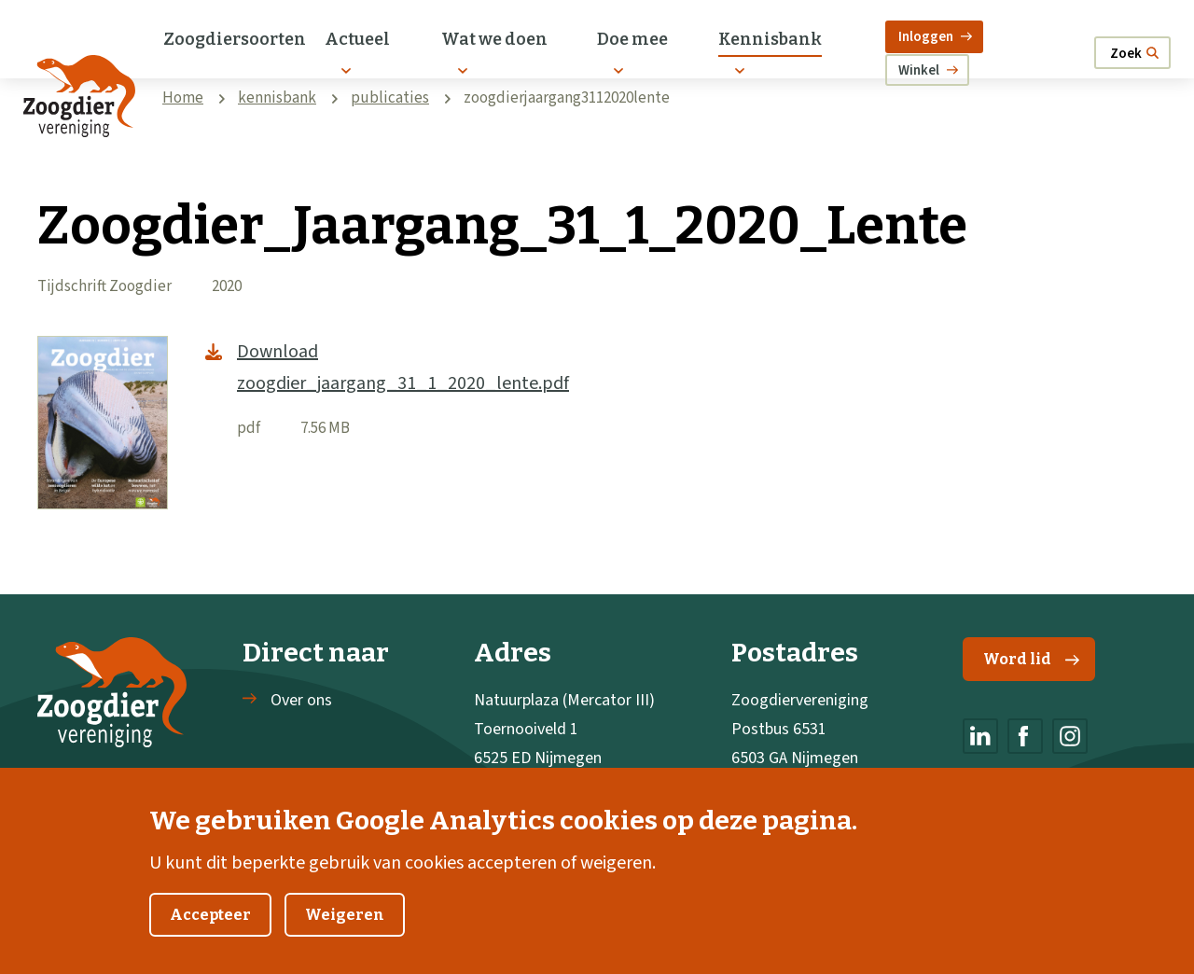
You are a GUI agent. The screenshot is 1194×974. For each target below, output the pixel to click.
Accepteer (210, 933)
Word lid (1031, 659)
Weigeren (344, 933)
